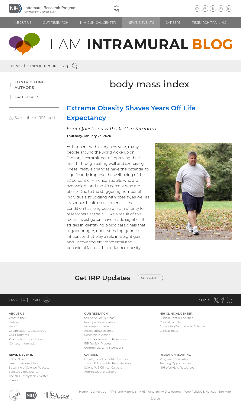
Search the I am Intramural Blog (38, 66)
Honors (14, 326)
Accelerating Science (98, 330)
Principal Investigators (99, 322)
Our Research (56, 22)
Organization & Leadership (27, 330)
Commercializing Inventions (104, 347)
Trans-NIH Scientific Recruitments (107, 363)
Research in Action (97, 335)
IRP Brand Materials (123, 391)
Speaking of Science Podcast (29, 367)
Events (13, 380)
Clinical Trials (169, 330)
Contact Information (23, 343)
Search (155, 398)
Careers (173, 22)
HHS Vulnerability (160, 391)
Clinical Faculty (170, 322)
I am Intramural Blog (23, 363)
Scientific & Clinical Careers (103, 367)
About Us (23, 22)
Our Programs (19, 335)
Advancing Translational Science (182, 326)
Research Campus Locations (29, 339)
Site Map (225, 391)
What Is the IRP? (20, 318)
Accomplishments (97, 326)
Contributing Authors (29, 85)
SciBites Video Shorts (23, 371)
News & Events (140, 22)
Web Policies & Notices (200, 391)
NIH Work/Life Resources (177, 367)
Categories (26, 97)
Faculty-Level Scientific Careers (106, 359)
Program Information (174, 359)
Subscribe (150, 278)
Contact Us (98, 391)
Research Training (209, 22)
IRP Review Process (97, 343)
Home (83, 391)
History (14, 322)
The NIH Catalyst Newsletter (28, 376)
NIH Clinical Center (98, 22)
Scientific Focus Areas (99, 318)
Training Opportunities (175, 363)
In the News (17, 359)
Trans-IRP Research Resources (105, 339)
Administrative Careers (100, 371)
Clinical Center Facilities (176, 318)
